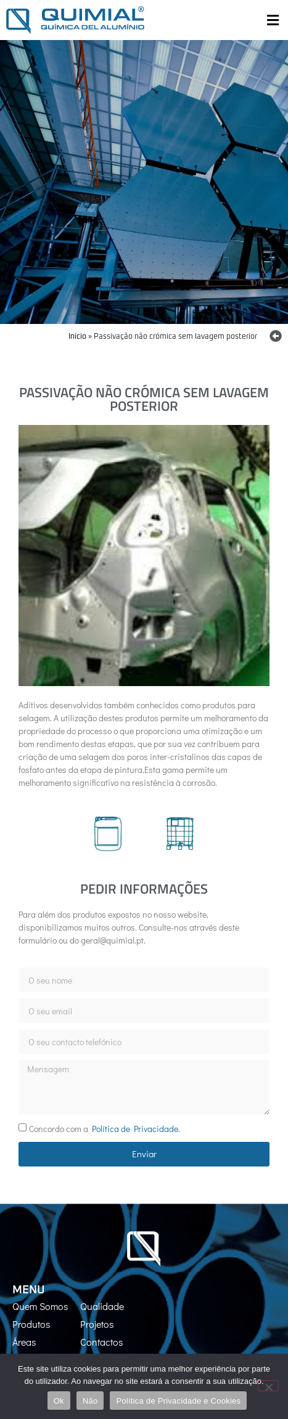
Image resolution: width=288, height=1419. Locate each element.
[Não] (268, 1385)
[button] (272, 20)
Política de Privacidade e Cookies (178, 1400)
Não (90, 1400)
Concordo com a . (104, 1128)
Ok (59, 1400)
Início (77, 337)
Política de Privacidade (135, 1128)
